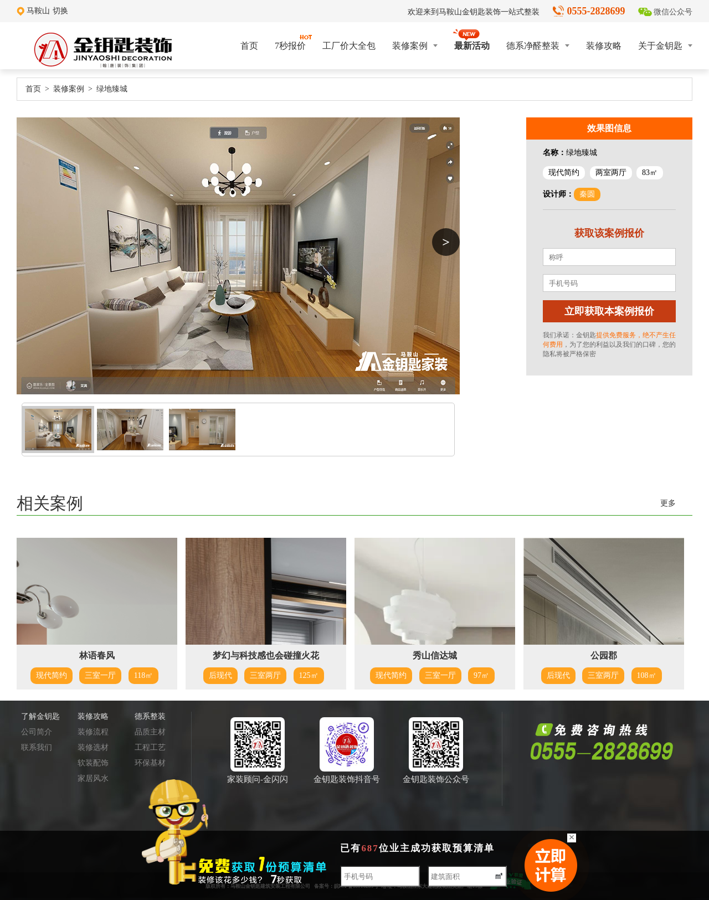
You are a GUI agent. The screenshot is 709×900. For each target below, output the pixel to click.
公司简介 (36, 732)
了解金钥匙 (40, 716)
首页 (249, 45)
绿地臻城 (111, 89)
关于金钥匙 (665, 45)
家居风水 (93, 778)
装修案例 (415, 45)
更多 (668, 503)
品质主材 (150, 732)
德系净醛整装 (537, 45)
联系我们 (36, 747)
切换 (60, 11)
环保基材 (150, 763)
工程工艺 (150, 747)
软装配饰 (93, 763)
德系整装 (150, 716)
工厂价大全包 (349, 45)
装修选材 (93, 747)
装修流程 (93, 732)
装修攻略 (603, 45)
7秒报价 (290, 42)
